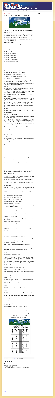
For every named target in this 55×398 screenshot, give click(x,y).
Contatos (37, 10)
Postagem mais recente (7, 391)
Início (4, 10)
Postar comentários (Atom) (10, 393)
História (12, 10)
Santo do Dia (32, 10)
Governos (20, 10)
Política (8, 10)
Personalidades (25, 10)
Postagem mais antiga (31, 391)
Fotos (16, 10)
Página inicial (19, 391)
